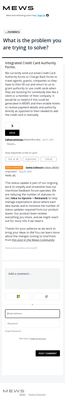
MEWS (22, 394)
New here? (32, 338)
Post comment (48, 353)
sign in (41, 15)
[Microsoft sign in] (18, 296)
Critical (51, 159)
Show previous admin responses (21, 247)
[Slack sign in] (46, 296)
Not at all (14, 159)
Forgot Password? (13, 331)
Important (32, 159)
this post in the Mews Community (33, 240)
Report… (11, 143)
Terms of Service (37, 394)
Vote (12, 132)
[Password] (32, 323)
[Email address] (32, 313)
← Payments (12, 31)
